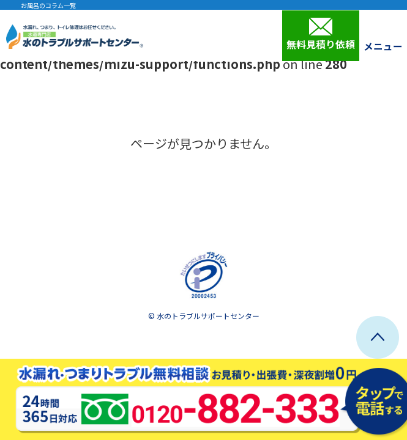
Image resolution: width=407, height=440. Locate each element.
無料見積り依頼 (320, 34)
